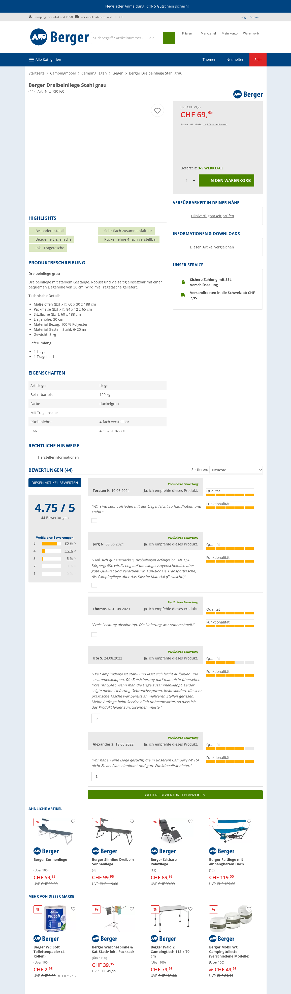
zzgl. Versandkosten (215, 124)
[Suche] (127, 38)
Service (255, 17)
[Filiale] (187, 37)
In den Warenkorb (226, 180)
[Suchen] (169, 38)
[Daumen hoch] (94, 520)
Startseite (36, 73)
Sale (258, 59)
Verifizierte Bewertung (183, 484)
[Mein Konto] (230, 37)
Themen (209, 59)
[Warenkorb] (251, 37)
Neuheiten (235, 59)
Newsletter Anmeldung (124, 6)
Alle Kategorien (48, 59)
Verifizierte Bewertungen (55, 537)
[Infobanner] (146, 6)
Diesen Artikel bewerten (54, 482)
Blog (243, 17)
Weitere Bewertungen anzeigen (175, 794)
